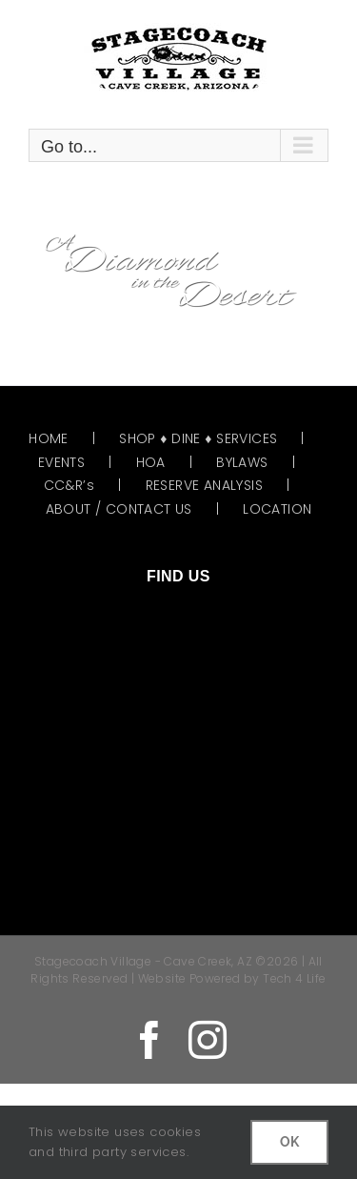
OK (289, 1141)
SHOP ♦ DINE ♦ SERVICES (198, 438)
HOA (151, 462)
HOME (49, 438)
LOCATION (277, 508)
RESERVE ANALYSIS (204, 485)
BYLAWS (242, 462)
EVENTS (61, 462)
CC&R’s (69, 485)
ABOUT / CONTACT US (119, 508)
